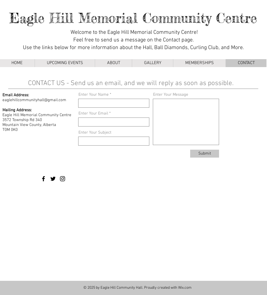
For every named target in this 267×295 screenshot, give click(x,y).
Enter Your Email (93, 114)
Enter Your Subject (94, 133)
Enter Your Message (170, 95)
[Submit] (204, 154)
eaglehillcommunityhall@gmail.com (34, 100)
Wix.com (185, 287)
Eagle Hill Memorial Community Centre (133, 18)
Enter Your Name (93, 95)
